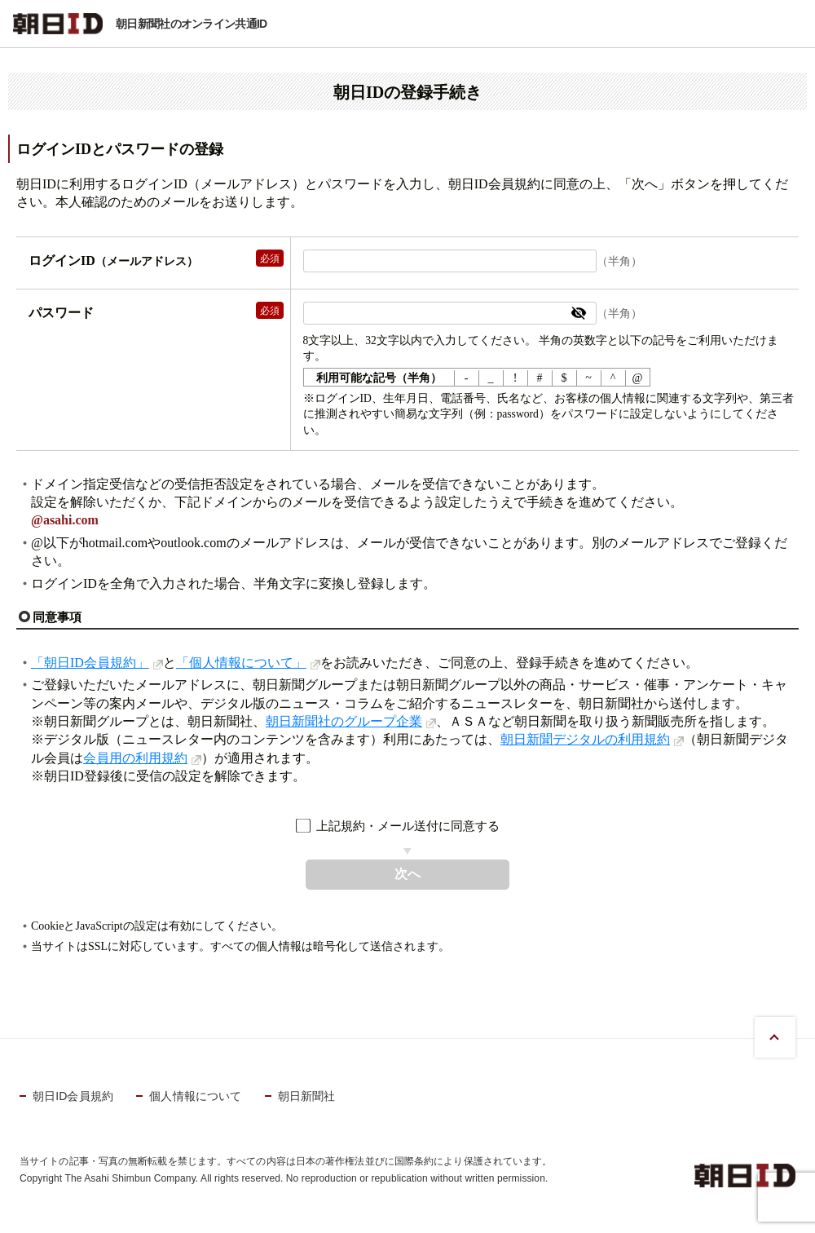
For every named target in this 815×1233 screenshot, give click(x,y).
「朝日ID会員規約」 (90, 663)
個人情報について (195, 1096)
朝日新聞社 (307, 1096)
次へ (407, 874)
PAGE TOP (775, 1037)
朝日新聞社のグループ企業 (344, 721)
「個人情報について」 (241, 663)
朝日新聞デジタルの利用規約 (585, 739)
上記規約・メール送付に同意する (408, 826)
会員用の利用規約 (135, 758)
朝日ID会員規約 (73, 1096)
